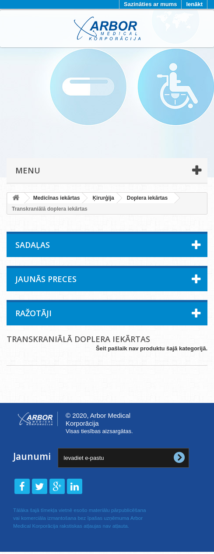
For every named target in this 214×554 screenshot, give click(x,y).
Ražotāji (33, 313)
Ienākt (194, 4)
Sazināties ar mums (150, 4)
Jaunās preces (46, 279)
